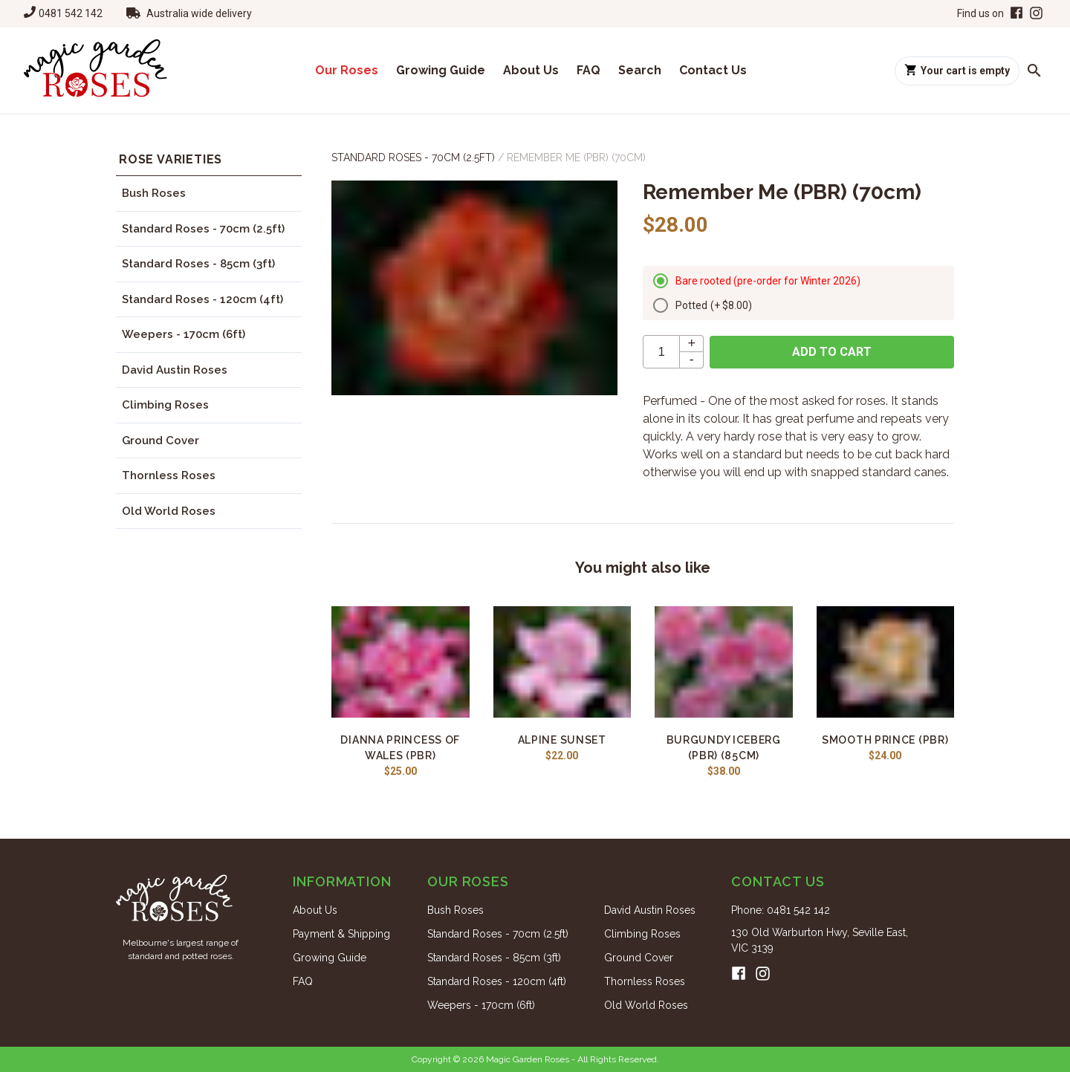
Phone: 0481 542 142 (780, 910)
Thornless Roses (168, 475)
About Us (531, 70)
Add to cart (832, 352)
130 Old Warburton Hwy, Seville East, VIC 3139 (819, 940)
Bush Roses (154, 193)
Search (639, 70)
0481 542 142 (71, 13)
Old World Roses (168, 511)
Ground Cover (160, 440)
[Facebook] (1015, 14)
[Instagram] (1036, 14)
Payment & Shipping (341, 934)
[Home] (95, 70)
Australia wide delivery (199, 13)
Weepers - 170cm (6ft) (183, 334)
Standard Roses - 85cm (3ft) (198, 263)
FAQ (588, 70)
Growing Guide (440, 70)
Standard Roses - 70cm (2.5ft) (203, 228)
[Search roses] (1034, 70)
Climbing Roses (165, 405)
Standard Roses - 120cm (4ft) (202, 299)
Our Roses (346, 70)
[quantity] (661, 351)
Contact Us (713, 70)
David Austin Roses (174, 370)
